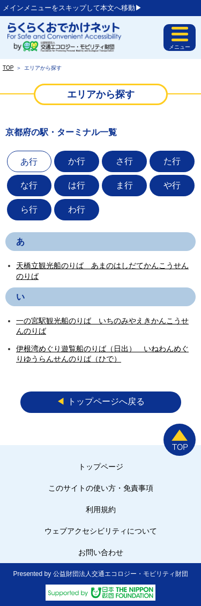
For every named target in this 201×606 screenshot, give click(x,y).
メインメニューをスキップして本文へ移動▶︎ (72, 8)
